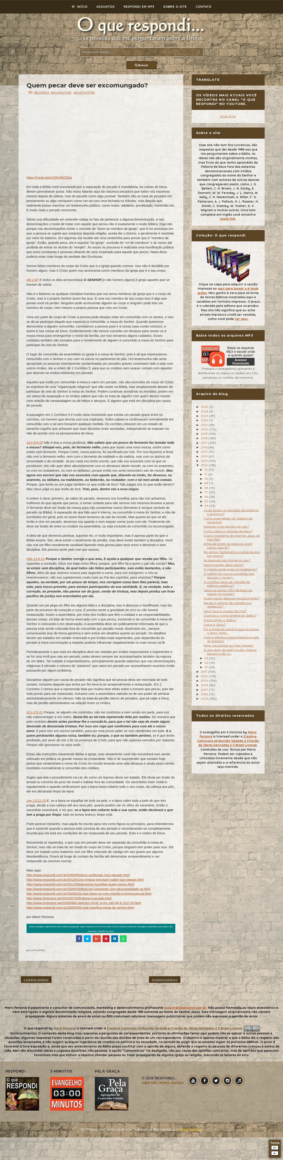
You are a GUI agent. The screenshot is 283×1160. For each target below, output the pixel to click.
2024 (205, 411)
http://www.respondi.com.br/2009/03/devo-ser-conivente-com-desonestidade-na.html (89, 889)
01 (207, 667)
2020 (205, 429)
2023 (205, 416)
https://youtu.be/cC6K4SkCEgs (49, 177)
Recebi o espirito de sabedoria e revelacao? (227, 605)
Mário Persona (190, 1129)
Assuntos (105, 7)
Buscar (141, 65)
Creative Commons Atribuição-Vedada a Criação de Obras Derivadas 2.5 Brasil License (228, 740)
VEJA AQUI (228, 116)
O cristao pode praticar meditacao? (230, 569)
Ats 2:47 (33, 280)
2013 (204, 461)
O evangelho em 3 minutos (221, 732)
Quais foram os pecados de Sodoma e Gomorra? (231, 512)
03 (207, 658)
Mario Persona (65, 1028)
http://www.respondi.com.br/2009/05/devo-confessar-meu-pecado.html (78, 875)
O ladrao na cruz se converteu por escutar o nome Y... (229, 575)
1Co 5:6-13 (35, 442)
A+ (275, 1147)
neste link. (228, 219)
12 (206, 470)
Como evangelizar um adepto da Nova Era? (228, 520)
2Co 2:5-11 (35, 712)
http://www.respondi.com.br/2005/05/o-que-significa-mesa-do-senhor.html (80, 907)
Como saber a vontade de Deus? (228, 531)
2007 (205, 690)
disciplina (41, 92)
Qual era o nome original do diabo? (230, 616)
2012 (204, 465)
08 (207, 488)
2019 (204, 434)
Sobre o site (175, 7)
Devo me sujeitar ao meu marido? (229, 645)
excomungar (61, 92)
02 (207, 663)
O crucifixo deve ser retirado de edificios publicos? (227, 584)
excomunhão (84, 92)
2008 (205, 685)
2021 (204, 425)
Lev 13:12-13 (36, 800)
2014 (204, 456)
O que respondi (36, 1028)
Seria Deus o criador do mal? (225, 611)
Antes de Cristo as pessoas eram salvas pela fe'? (228, 546)
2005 (205, 699)
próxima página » (165, 980)
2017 (204, 443)
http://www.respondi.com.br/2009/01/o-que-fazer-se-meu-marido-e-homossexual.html (89, 893)
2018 (204, 438)
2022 (205, 420)
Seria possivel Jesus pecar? (224, 565)
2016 (204, 447)
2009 (205, 681)
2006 (205, 694)
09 (207, 483)
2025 (205, 407)
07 (207, 492)
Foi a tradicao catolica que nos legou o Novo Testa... (231, 631)
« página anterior (36, 980)
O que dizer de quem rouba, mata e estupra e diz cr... (230, 652)
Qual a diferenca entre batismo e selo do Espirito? (231, 639)
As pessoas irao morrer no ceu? (227, 560)
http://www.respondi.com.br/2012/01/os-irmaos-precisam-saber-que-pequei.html (85, 879)
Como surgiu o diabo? (220, 620)
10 (207, 479)
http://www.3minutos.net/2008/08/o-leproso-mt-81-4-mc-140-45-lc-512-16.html (84, 903)
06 (207, 497)
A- (274, 1153)
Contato (203, 7)
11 (206, 474)
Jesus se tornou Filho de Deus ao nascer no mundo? (228, 592)
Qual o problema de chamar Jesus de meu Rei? (232, 537)
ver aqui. (242, 319)
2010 (205, 676)
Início (80, 7)
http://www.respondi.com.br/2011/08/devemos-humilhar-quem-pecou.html (80, 884)
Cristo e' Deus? (214, 625)
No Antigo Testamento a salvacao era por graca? (232, 554)
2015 (204, 452)
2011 (204, 672)
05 (207, 501)
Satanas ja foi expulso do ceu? (226, 527)
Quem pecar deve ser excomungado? (231, 598)
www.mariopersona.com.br (185, 1008)
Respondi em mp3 (139, 7)
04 (207, 506)
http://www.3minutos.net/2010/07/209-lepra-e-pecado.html (69, 898)
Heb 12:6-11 (36, 559)
